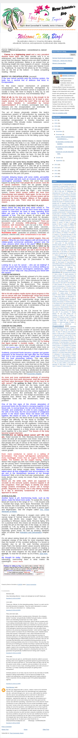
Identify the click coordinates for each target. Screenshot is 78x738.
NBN (63, 305)
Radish (72, 328)
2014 (56, 129)
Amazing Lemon (58, 196)
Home (25, 729)
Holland (72, 277)
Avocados (64, 213)
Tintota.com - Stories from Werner (62, 60)
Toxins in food (60, 347)
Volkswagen (57, 354)
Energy (54, 248)
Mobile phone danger (59, 296)
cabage (65, 224)
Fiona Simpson (72, 253)
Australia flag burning (57, 201)
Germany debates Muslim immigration (61, 265)
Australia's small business (61, 208)
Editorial (63, 246)
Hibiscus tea (57, 277)
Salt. (67, 329)
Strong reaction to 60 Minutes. (66, 336)
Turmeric (74, 347)
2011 (56, 170)
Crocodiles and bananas (62, 241)
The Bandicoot (55, 340)
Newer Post (5, 729)
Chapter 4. (56, 234)
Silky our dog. (61, 333)
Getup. (74, 265)
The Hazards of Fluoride (67, 340)
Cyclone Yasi (73, 241)
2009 (56, 176)
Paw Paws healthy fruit (66, 313)
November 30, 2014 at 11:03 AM (13, 653)
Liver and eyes (72, 289)
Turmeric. (56, 348)
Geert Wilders (70, 262)
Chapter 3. (73, 232)
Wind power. (63, 364)
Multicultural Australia (64, 298)
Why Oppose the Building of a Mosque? (66, 360)
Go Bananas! (59, 267)
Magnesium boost (63, 291)
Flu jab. (65, 254)
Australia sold (55, 203)
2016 (56, 123)
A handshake (55, 186)
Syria (64, 338)
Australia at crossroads (68, 199)
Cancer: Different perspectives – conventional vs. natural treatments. (24, 51)
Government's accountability (59, 268)
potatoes (71, 320)
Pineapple (54, 317)
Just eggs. (67, 284)
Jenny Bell (63, 282)
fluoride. (54, 260)
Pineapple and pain (64, 317)
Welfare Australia (72, 357)
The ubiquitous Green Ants (67, 343)
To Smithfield (65, 345)
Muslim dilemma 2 (64, 299)
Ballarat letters (72, 213)
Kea (73, 284)
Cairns (72, 224)
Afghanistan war (56, 193)
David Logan (58, 242)
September (59, 160)
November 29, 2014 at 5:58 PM (13, 598)
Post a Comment (7, 726)
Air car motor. (65, 193)
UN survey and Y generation (67, 348)
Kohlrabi (69, 286)
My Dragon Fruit (58, 303)
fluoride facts (70, 256)
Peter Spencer (70, 315)
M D (55, 291)
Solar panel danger (58, 335)
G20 (71, 260)
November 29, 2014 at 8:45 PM (13, 610)
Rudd (62, 329)
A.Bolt (74, 189)
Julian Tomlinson (58, 284)
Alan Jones (73, 193)
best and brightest (66, 215)
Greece (71, 268)
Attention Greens (58, 198)
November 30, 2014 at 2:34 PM (13, 683)
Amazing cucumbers (71, 194)
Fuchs (59, 260)
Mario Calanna (61, 294)
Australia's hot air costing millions (60, 205)
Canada (72, 225)
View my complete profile (59, 113)
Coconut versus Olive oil (60, 237)
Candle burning (56, 229)
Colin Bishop (55, 239)
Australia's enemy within (68, 203)
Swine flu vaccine (56, 338)
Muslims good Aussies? (58, 301)
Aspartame (73, 196)
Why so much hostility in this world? (64, 362)
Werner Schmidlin (68, 75)
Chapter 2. (66, 232)
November (59, 134)
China (58, 236)
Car (64, 229)
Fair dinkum (64, 251)
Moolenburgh (71, 296)
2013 (56, 164)
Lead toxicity (71, 287)
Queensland (58, 326)
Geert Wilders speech (57, 263)
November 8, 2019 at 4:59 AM (13, 723)
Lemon (65, 289)
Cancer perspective (31, 584)
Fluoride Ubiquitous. (69, 258)
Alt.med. (62, 194)
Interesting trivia (70, 279)
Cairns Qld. (55, 225)
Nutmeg (72, 306)
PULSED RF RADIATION (61, 324)
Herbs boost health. (71, 275)
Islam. (72, 280)
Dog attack (71, 244)
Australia (67, 198)
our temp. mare (70, 310)
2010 (56, 173)
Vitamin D (54, 352)
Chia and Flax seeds (66, 234)
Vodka (74, 352)
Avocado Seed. (56, 213)
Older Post (46, 729)
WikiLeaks (54, 364)
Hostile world (55, 279)
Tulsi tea (68, 347)
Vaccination (55, 350)
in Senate (62, 279)
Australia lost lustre (69, 201)
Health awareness (69, 274)
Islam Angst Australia (63, 280)
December (59, 131)
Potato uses (63, 320)
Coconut (74, 236)
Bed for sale (57, 215)
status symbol (68, 335)
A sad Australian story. (69, 184)
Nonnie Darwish (65, 306)
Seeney (54, 333)
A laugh (72, 186)
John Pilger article (71, 282)
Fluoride (61, 257)
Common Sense (65, 239)
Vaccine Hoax (71, 350)
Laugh (64, 287)
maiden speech (64, 293)
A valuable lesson (67, 189)
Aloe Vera (56, 194)
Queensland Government (63, 328)
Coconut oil (71, 237)
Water (58, 355)
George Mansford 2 (69, 263)
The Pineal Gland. (64, 342)
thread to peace (56, 345)
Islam (53, 280)
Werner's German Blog (59, 63)
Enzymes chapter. (34, 374)
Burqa (60, 224)
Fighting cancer (63, 253)
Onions (72, 308)
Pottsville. (54, 322)
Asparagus (66, 196)
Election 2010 (70, 246)
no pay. (57, 306)
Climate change (66, 236)
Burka (67, 222)
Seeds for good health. (68, 331)
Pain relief (55, 311)
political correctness (61, 318)
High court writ (65, 277)
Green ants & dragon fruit (58, 270)
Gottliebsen (70, 267)
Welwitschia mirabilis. (59, 359)
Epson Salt (63, 249)
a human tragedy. (64, 186)
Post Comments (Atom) (17, 733)
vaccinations (63, 350)
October (58, 157)
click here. (44, 554)
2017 (56, 120)
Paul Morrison (10, 687)
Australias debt (70, 211)
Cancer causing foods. (57, 227)
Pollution (54, 320)
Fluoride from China (57, 258)
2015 (56, 126)
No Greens (69, 305)
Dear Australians (69, 242)
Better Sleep (63, 217)
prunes (72, 322)
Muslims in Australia (71, 301)
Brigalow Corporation (65, 220)
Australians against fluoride (58, 211)
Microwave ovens (71, 294)
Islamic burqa (55, 282)
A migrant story (69, 187)
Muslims (72, 299)
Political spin (71, 318)
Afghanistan (70, 191)
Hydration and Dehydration (31, 532)
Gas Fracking (61, 262)
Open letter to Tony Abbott (58, 310)
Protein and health (63, 322)
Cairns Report (64, 225)
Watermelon (63, 357)
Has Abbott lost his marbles (69, 272)
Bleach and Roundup (67, 218)
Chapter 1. (59, 232)
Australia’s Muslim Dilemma (69, 206)
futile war (65, 260)
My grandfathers (56, 305)
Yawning (59, 366)
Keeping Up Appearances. (58, 286)
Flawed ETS (57, 254)
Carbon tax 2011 (65, 230)
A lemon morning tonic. (58, 187)
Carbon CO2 (70, 229)
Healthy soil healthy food (58, 275)
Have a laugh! (58, 274)
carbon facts (55, 230)
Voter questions (66, 354)
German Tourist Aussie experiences (62, 58)
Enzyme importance (63, 248)
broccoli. (61, 222)
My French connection (69, 303)
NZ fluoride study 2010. (57, 308)
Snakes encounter (71, 333)
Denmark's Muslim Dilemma (59, 244)
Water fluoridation (66, 355)
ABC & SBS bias (59, 191)
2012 (56, 167)
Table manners (70, 338)
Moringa (54, 298)
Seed (59, 331)
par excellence (65, 311)
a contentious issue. (57, 184)
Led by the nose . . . (57, 289)
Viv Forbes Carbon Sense (65, 352)
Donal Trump (55, 246)
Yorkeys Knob (66, 366)
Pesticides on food (57, 315)
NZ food (67, 308)
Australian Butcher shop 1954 (67, 210)
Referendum (55, 329)
